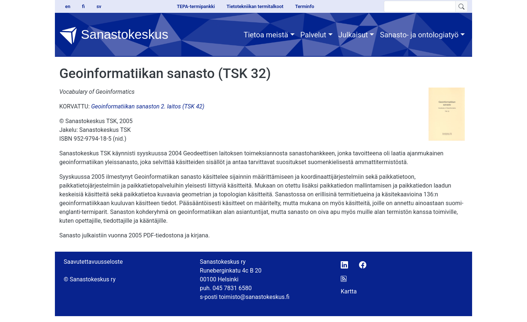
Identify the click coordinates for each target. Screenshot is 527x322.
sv (99, 6)
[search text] (420, 6)
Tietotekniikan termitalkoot (255, 6)
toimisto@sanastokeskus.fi (254, 296)
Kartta (349, 291)
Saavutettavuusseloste (93, 261)
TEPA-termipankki (196, 6)
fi (83, 6)
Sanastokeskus (113, 35)
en (67, 6)
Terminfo (304, 6)
